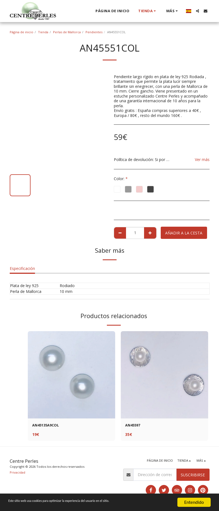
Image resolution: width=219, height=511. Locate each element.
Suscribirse (193, 475)
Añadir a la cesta (183, 233)
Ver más (202, 159)
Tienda (43, 32)
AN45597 (133, 425)
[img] (71, 374)
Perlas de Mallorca (67, 32)
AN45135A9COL (47, 425)
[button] (197, 11)
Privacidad (17, 473)
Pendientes (93, 32)
